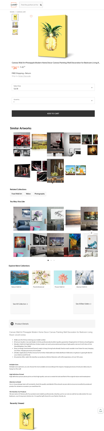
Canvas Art (21, 12)
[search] (40, 5)
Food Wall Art (17, 194)
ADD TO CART (53, 113)
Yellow (28, 194)
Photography (40, 194)
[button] (91, 232)
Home (12, 12)
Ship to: (21, 76)
